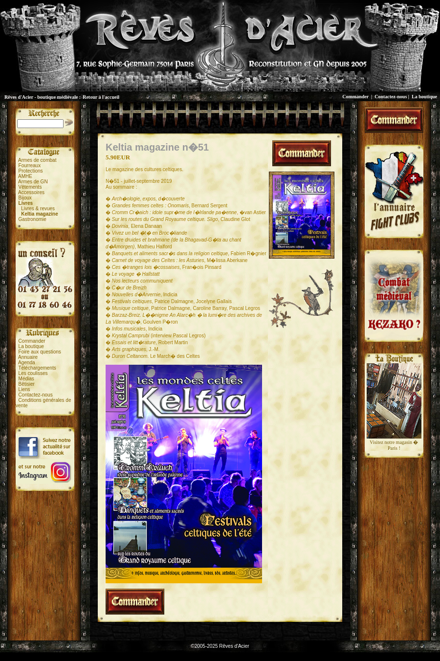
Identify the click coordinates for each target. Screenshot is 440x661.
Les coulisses (33, 373)
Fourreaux (30, 165)
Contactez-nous (390, 96)
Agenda (26, 362)
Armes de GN (33, 181)
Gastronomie (32, 219)
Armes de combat (37, 160)
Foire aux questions (40, 351)
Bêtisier (27, 384)
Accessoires (31, 192)
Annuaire (28, 357)
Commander (355, 96)
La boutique (424, 96)
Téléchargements (37, 368)
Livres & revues (38, 208)
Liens (24, 389)
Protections (31, 171)
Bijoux (25, 197)
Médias (26, 378)
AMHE (25, 176)
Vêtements (30, 187)
